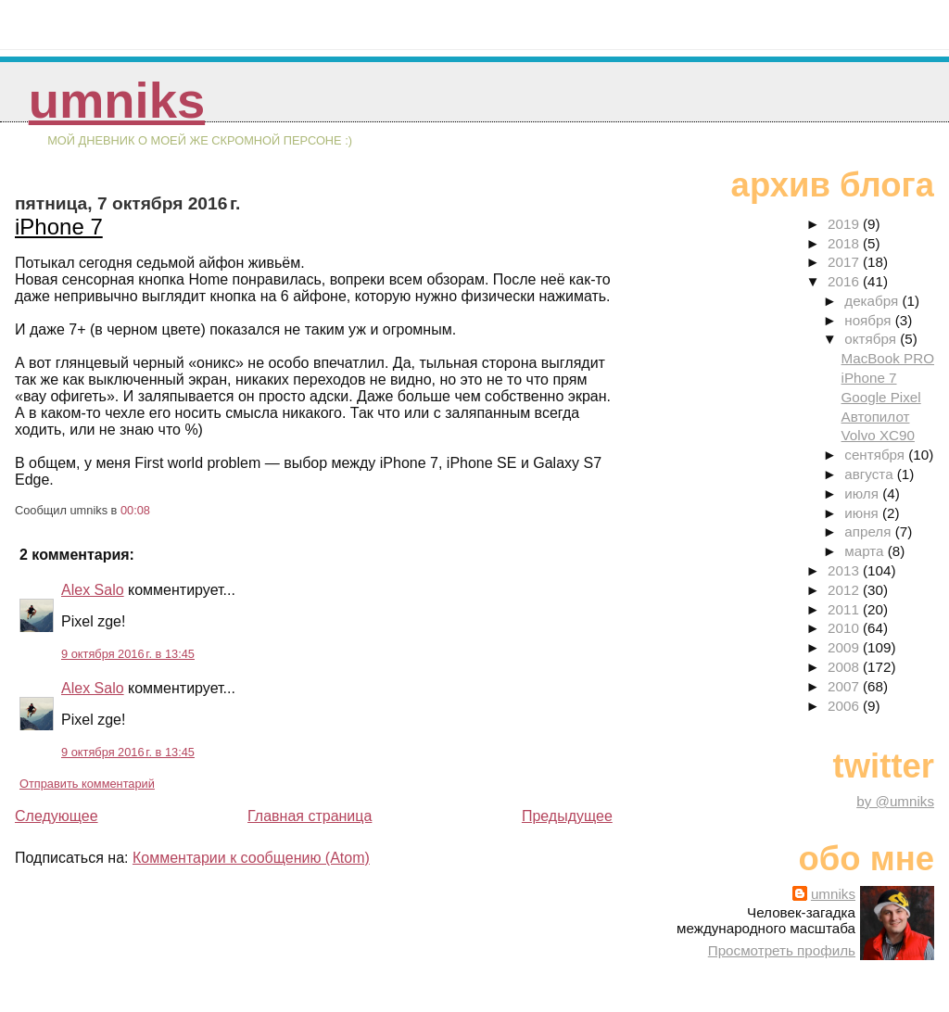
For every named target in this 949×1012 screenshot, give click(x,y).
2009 (845, 647)
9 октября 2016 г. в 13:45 (128, 654)
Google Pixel (881, 397)
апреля (869, 531)
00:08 (135, 510)
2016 (845, 281)
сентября (876, 454)
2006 (845, 706)
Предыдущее (567, 816)
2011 (845, 609)
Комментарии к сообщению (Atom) (251, 858)
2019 (845, 224)
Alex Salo (92, 590)
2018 (845, 243)
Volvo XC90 (878, 435)
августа (870, 474)
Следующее (56, 816)
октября (872, 339)
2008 (845, 667)
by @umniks (895, 801)
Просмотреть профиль (781, 950)
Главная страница (309, 816)
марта (865, 551)
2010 (845, 628)
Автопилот (875, 416)
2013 (845, 570)
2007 (845, 686)
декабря (873, 301)
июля (863, 493)
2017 (845, 262)
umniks (117, 100)
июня (863, 513)
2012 (845, 590)
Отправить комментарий (87, 784)
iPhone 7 (59, 226)
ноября (869, 320)
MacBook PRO (887, 358)
